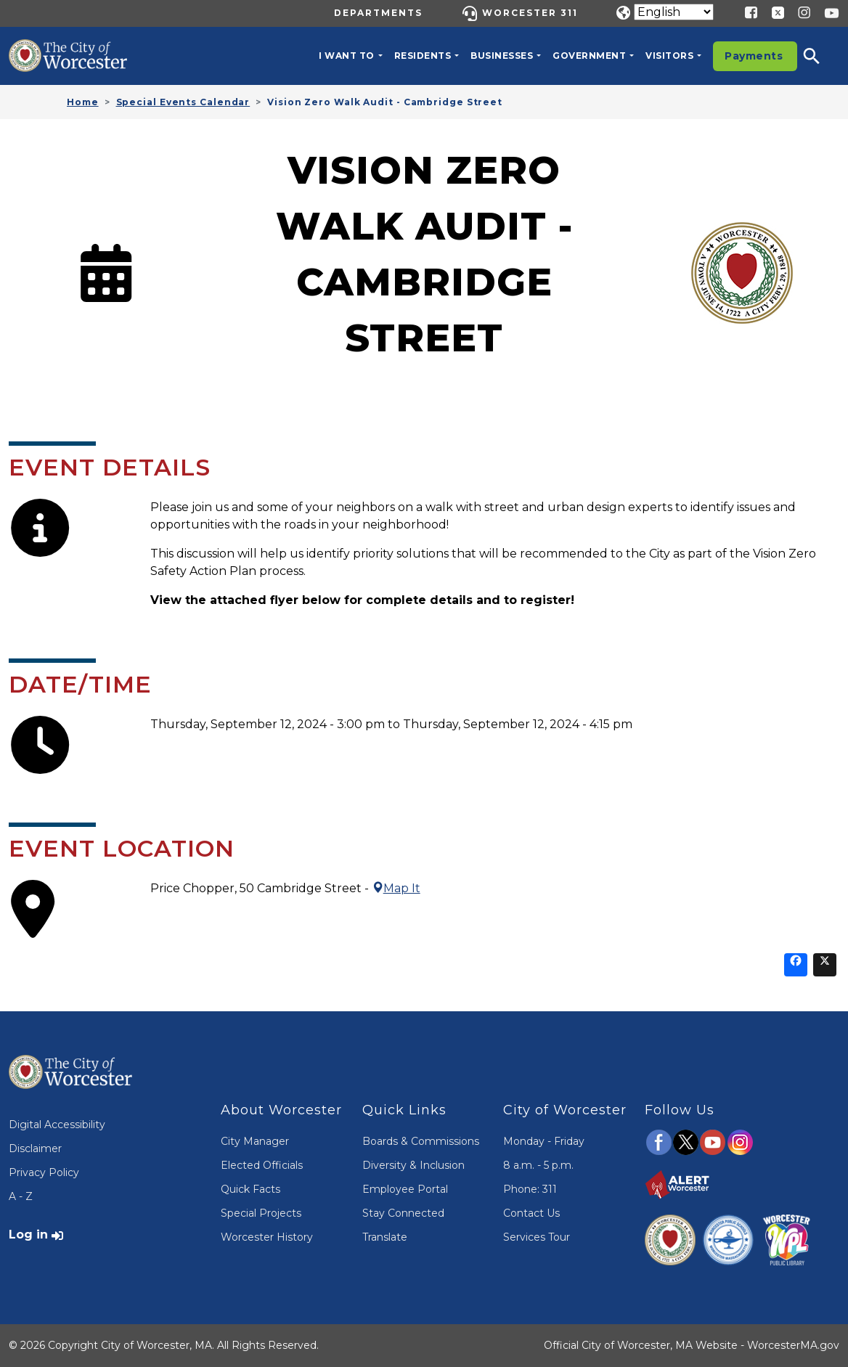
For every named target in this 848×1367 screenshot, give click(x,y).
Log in (28, 1234)
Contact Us (531, 1213)
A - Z (21, 1196)
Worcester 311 (530, 12)
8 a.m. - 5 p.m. (538, 1165)
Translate (384, 1237)
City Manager (255, 1141)
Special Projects (261, 1213)
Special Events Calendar (183, 102)
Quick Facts (250, 1189)
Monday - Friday (543, 1141)
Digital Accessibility (57, 1124)
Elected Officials (262, 1165)
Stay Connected (403, 1213)
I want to (347, 55)
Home (83, 102)
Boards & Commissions (420, 1141)
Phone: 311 (530, 1189)
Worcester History (267, 1237)
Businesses (501, 55)
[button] (821, 56)
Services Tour (536, 1237)
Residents (423, 55)
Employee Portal (405, 1189)
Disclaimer (35, 1148)
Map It (396, 888)
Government (589, 55)
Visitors (669, 55)
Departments (378, 12)
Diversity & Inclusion (413, 1165)
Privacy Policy (44, 1172)
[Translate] (674, 12)
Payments (754, 55)
